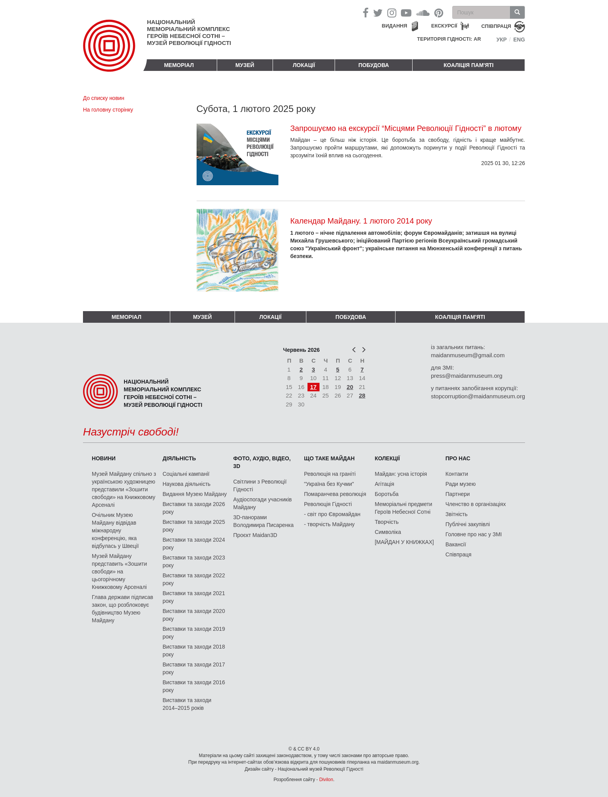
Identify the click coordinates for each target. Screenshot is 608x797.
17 (313, 387)
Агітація (384, 484)
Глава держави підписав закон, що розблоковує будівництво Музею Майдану (122, 608)
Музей (244, 65)
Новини (104, 458)
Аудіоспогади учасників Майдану (262, 503)
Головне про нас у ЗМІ (474, 534)
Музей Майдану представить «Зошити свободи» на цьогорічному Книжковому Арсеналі (119, 571)
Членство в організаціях (476, 504)
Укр (501, 39)
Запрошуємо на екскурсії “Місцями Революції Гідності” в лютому (405, 128)
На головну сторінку (108, 110)
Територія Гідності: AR (449, 39)
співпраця (496, 26)
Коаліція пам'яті (469, 65)
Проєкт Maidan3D (255, 535)
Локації (304, 65)
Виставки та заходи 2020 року (193, 615)
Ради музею (461, 484)
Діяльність (179, 458)
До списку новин (103, 98)
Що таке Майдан (329, 458)
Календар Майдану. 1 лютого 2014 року (361, 221)
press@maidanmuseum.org (466, 375)
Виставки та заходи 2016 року (193, 686)
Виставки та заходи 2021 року (193, 597)
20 (350, 387)
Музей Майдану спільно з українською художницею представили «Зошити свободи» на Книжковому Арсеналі (124, 489)
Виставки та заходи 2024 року (193, 544)
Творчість (387, 522)
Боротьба (386, 494)
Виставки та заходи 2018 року (193, 651)
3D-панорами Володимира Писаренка (263, 521)
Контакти (457, 474)
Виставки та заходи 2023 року (193, 561)
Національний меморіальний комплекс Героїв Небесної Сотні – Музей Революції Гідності (189, 32)
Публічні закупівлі (468, 524)
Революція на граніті (330, 474)
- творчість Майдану (329, 524)
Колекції (387, 458)
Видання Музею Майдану (194, 494)
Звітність (457, 514)
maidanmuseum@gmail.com (467, 355)
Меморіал (179, 65)
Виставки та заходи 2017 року (193, 668)
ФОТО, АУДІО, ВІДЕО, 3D (262, 462)
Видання (395, 26)
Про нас (458, 458)
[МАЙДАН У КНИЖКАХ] (404, 542)
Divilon (326, 779)
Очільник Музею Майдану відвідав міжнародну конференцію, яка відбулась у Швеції (115, 530)
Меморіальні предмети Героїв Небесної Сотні (403, 508)
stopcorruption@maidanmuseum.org (478, 396)
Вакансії (456, 544)
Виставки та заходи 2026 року (193, 508)
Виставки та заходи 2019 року (193, 633)
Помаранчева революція (335, 494)
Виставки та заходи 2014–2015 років (186, 704)
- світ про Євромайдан (332, 514)
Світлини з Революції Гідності (260, 485)
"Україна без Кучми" (329, 484)
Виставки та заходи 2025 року (193, 526)
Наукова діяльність (186, 484)
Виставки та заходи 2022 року (193, 579)
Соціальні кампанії (185, 474)
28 (362, 395)
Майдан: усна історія (401, 474)
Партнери (458, 494)
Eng (519, 39)
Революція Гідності (328, 504)
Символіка (388, 532)
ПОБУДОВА (373, 65)
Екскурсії (444, 26)
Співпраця (459, 554)
